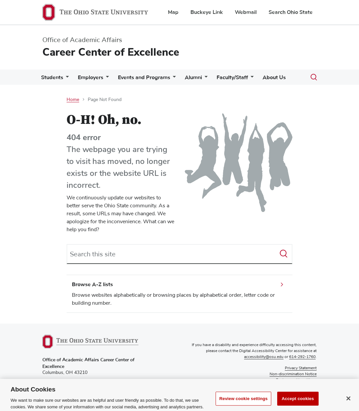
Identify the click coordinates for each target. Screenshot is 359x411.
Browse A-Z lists (92, 284)
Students (52, 77)
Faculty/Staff (232, 77)
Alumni (193, 77)
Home (73, 99)
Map (173, 12)
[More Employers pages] (106, 79)
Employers (90, 77)
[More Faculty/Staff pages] (250, 79)
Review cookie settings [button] (296, 380)
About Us (274, 77)
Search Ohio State (291, 12)
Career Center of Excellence (110, 52)
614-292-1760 (302, 357)
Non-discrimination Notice (293, 374)
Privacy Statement (301, 368)
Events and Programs (144, 77)
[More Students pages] (66, 79)
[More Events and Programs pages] (173, 79)
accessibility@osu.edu (263, 357)
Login (312, 386)
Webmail (246, 12)
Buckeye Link (206, 12)
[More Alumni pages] (204, 79)
